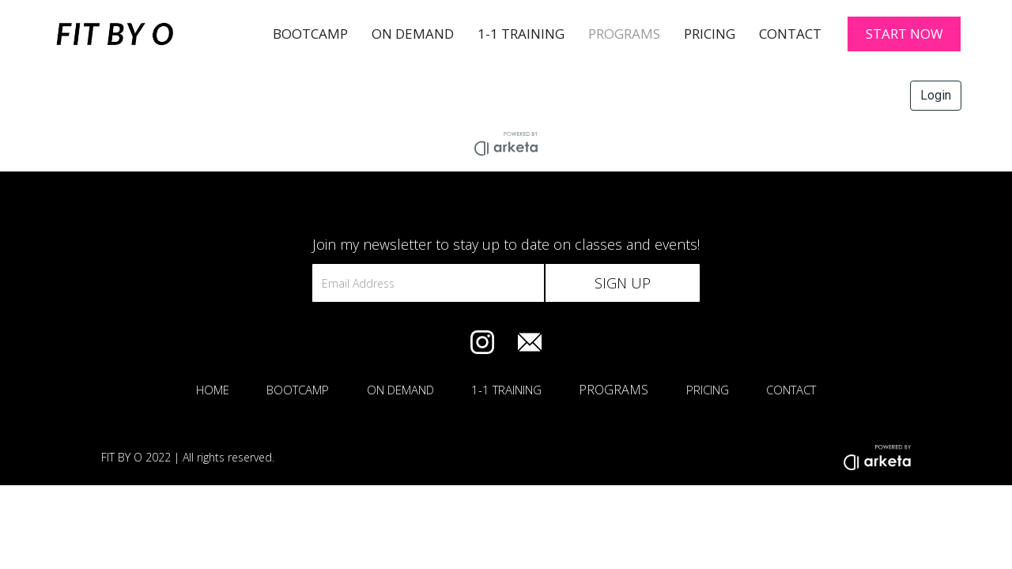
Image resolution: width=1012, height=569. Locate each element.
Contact (790, 33)
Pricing (709, 33)
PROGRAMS (624, 33)
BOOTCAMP (310, 33)
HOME (212, 390)
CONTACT (791, 390)
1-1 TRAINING (521, 33)
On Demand (413, 33)
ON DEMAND (400, 390)
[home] (149, 34)
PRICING (707, 390)
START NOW (904, 33)
